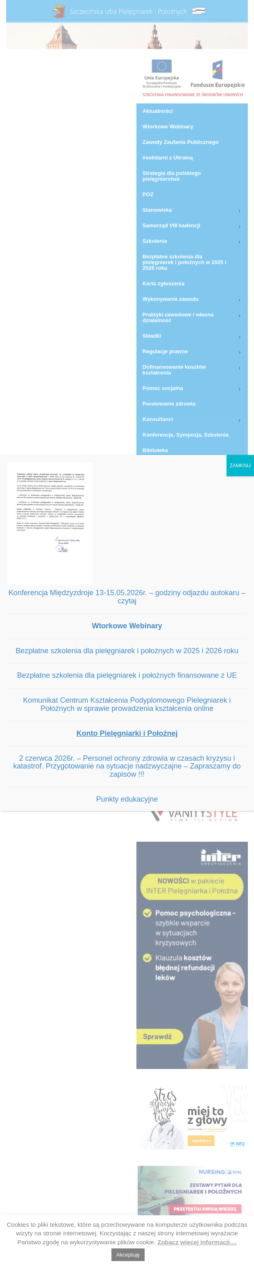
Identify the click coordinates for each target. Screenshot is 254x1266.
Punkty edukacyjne (127, 799)
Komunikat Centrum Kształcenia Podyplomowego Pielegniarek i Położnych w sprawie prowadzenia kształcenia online (127, 704)
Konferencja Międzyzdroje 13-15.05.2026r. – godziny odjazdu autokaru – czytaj (127, 597)
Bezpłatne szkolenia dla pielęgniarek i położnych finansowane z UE (127, 675)
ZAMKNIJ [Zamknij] (240, 465)
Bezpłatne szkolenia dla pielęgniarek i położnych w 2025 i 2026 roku (127, 651)
